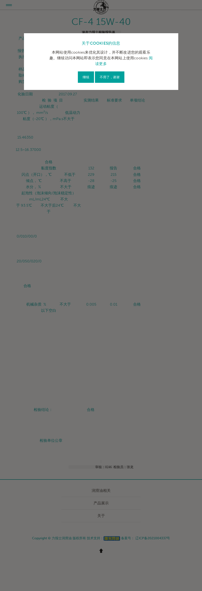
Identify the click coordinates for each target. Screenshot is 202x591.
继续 (86, 77)
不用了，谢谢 (110, 77)
